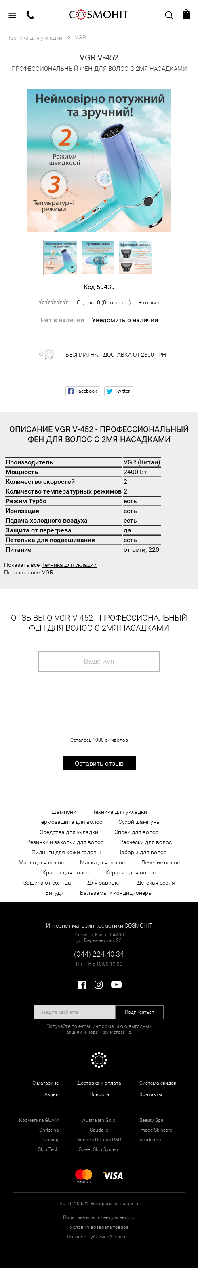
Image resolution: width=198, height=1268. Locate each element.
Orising (51, 1139)
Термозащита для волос (70, 822)
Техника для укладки (69, 565)
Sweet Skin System (99, 1149)
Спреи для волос (136, 832)
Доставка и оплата (99, 1083)
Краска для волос (65, 872)
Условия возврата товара (99, 1227)
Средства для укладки (69, 832)
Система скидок (157, 1083)
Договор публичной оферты (99, 1237)
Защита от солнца (47, 882)
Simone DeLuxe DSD (99, 1139)
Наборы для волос (141, 852)
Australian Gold (99, 1120)
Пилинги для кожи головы (66, 852)
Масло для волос (41, 862)
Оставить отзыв (99, 763)
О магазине (45, 1083)
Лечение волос (160, 862)
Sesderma (150, 1139)
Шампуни (63, 811)
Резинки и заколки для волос (65, 842)
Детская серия (156, 882)
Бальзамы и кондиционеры (116, 892)
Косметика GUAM (39, 1120)
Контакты (150, 1094)
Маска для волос (102, 862)
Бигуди (54, 892)
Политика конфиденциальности (99, 1217)
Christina (49, 1130)
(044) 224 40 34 (99, 954)
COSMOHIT (99, 14)
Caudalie (99, 1130)
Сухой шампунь (139, 822)
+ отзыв (149, 302)
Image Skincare (155, 1130)
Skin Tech (48, 1149)
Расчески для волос (146, 842)
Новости (99, 1094)
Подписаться (139, 1012)
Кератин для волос (130, 872)
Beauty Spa (151, 1120)
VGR (47, 572)
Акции (51, 1094)
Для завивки (104, 882)
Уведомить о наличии (125, 320)
